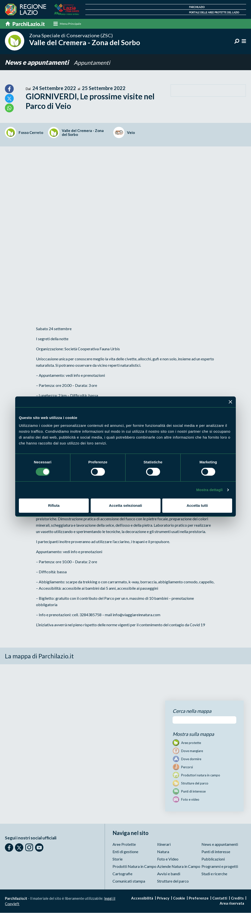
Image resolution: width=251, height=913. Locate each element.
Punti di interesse (215, 851)
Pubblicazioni (213, 859)
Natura (163, 851)
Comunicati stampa (129, 881)
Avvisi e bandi (168, 874)
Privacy (163, 898)
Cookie (179, 898)
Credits (237, 898)
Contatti (219, 898)
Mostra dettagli (209, 490)
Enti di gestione (125, 851)
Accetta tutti (197, 505)
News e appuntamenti (39, 62)
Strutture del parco (173, 881)
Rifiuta (54, 505)
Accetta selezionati (125, 505)
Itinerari (164, 844)
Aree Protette (124, 844)
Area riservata (232, 903)
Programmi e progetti (219, 866)
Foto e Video (167, 859)
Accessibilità (142, 898)
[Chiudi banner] (230, 402)
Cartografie (122, 874)
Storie (118, 859)
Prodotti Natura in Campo (134, 866)
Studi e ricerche (214, 874)
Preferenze (199, 898)
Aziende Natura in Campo (178, 866)
